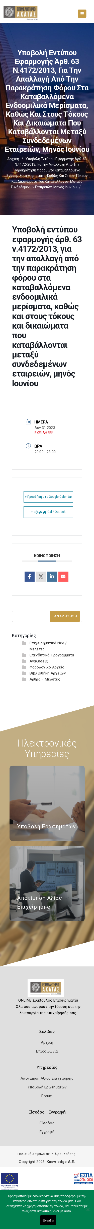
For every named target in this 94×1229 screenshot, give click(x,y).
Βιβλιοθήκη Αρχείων (48, 673)
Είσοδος (47, 1123)
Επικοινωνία (47, 1051)
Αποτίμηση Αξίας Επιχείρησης (47, 1078)
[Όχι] (87, 1212)
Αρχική (13, 159)
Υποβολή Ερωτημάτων (47, 1087)
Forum (47, 1096)
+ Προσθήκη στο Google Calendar (48, 497)
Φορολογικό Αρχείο (47, 667)
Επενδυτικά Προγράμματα (52, 655)
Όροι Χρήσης (65, 1154)
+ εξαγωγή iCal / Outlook (48, 512)
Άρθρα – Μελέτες (45, 679)
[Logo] (47, 990)
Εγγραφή (47, 1132)
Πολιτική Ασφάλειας (34, 1154)
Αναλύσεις (39, 661)
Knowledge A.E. (61, 1161)
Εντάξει (48, 1220)
